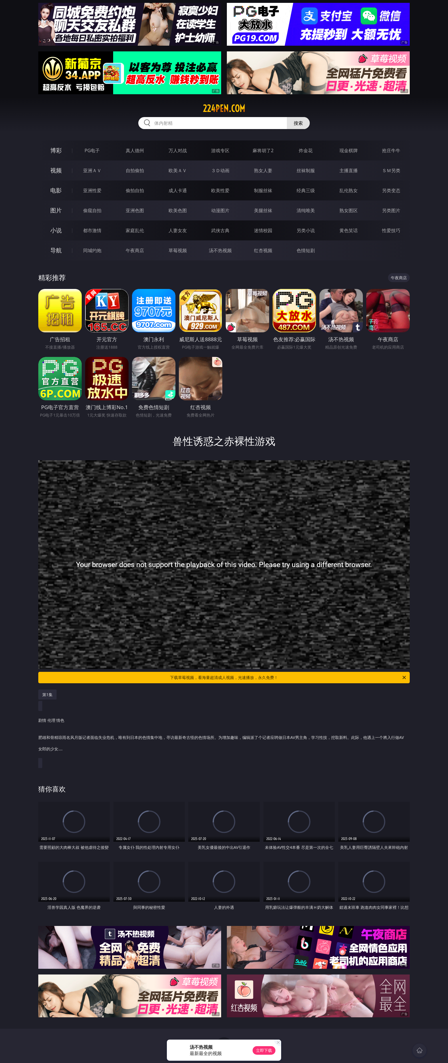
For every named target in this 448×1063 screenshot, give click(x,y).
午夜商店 (135, 250)
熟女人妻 (263, 170)
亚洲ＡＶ (92, 170)
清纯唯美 (306, 210)
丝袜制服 (306, 170)
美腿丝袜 (263, 210)
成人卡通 (178, 190)
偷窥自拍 (92, 210)
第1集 (47, 694)
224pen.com (224, 108)
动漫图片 (220, 210)
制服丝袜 (263, 190)
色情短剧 (306, 250)
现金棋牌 (348, 150)
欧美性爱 (220, 190)
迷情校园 (263, 230)
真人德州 (135, 150)
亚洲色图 (135, 210)
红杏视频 (263, 250)
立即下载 (264, 1050)
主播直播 (348, 170)
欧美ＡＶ (178, 170)
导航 (56, 250)
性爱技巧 (391, 230)
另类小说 (306, 230)
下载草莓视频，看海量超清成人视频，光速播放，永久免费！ (288, 677)
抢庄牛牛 (391, 150)
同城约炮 (92, 250)
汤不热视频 (220, 250)
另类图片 (391, 210)
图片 (56, 210)
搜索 (298, 123)
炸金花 (306, 150)
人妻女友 (178, 230)
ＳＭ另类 (391, 170)
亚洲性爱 (92, 190)
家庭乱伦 (135, 230)
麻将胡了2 (263, 150)
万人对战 (178, 150)
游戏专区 (220, 150)
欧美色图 (178, 210)
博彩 (56, 150)
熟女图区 (348, 210)
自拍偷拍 (135, 170)
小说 (56, 230)
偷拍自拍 (135, 190)
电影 (56, 190)
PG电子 (92, 150)
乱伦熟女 (348, 190)
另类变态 (391, 190)
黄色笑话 (348, 230)
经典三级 (306, 190)
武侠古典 (220, 230)
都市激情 (92, 230)
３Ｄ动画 (220, 170)
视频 (56, 170)
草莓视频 (178, 250)
